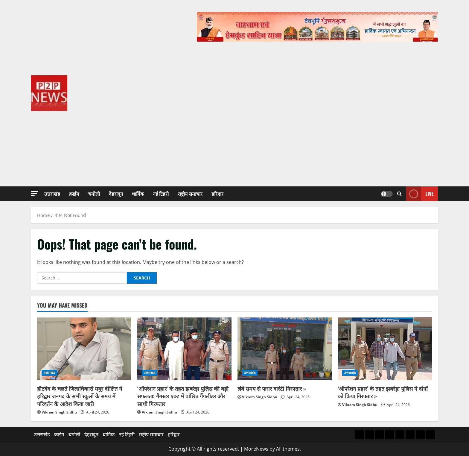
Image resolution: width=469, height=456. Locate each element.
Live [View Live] (419, 193)
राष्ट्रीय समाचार (190, 193)
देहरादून (116, 193)
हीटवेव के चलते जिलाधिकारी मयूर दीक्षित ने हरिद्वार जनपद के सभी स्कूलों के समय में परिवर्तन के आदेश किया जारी (79, 395)
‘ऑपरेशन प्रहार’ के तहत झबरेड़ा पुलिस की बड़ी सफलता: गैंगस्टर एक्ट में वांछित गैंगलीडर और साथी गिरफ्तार (183, 395)
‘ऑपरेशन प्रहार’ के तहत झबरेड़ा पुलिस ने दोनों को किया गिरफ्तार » (383, 392)
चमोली (94, 193)
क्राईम (74, 193)
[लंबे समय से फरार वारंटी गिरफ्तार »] (284, 348)
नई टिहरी (161, 193)
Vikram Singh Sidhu (59, 412)
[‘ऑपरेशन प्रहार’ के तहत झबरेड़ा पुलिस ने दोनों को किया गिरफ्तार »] (385, 348)
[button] (34, 193)
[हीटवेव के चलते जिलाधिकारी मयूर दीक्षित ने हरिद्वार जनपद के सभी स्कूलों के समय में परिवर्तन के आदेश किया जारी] (84, 348)
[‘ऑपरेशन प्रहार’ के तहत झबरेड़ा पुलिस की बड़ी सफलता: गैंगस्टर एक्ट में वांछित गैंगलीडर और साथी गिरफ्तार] (184, 348)
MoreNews (256, 449)
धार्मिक (138, 193)
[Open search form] (399, 194)
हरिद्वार (217, 193)
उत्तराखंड (52, 193)
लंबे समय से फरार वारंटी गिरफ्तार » (271, 388)
